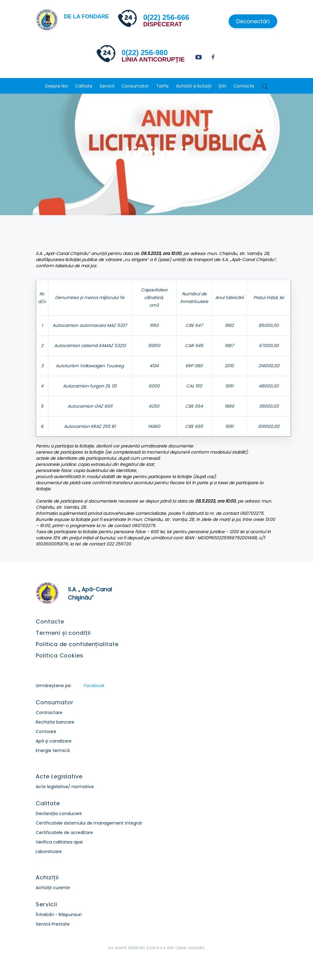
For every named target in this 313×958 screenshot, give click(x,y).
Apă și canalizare (54, 741)
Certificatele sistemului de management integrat (89, 823)
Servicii (107, 86)
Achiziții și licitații (193, 86)
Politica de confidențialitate (77, 644)
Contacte (244, 86)
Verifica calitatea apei (59, 842)
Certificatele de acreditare (64, 832)
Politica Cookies (59, 655)
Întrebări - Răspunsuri (59, 914)
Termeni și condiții (63, 633)
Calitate (83, 86)
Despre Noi (56, 86)
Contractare (49, 712)
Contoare (46, 731)
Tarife (162, 86)
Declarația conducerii (59, 813)
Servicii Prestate (53, 924)
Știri (222, 86)
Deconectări (253, 21)
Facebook (94, 686)
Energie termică (53, 750)
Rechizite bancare (55, 722)
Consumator (135, 86)
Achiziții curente (53, 888)
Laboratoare (49, 851)
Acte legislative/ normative (65, 787)
